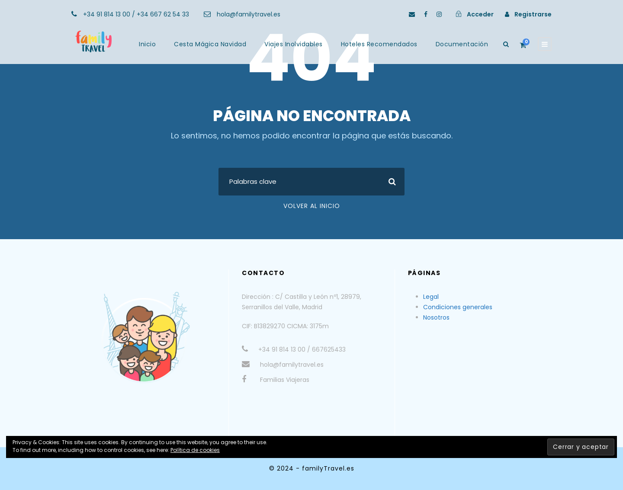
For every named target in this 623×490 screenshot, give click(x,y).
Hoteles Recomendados (379, 44)
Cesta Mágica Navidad (210, 44)
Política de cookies (195, 450)
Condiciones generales (457, 307)
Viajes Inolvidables (293, 44)
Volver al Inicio (311, 206)
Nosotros (436, 317)
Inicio (147, 44)
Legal (431, 296)
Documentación (462, 44)
